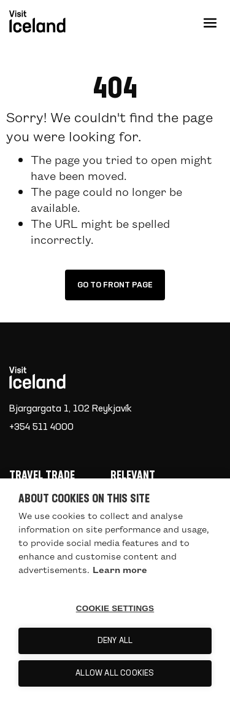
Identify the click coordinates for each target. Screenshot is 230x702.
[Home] (110, 378)
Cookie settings (115, 608)
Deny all (115, 641)
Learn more (120, 569)
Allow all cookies (114, 673)
